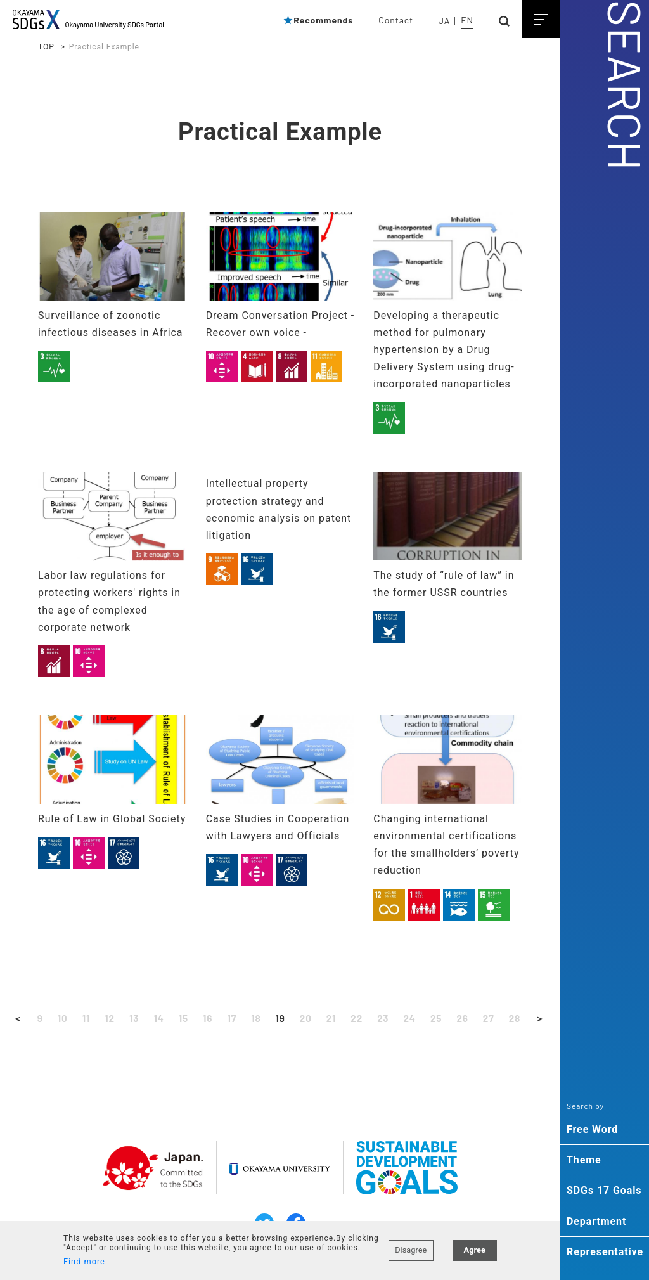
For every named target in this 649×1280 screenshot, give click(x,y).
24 (412, 1018)
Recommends (317, 20)
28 (520, 1018)
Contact (395, 20)
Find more (84, 1261)
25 (440, 1018)
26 (466, 1018)
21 (332, 1018)
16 (206, 1018)
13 (130, 1018)
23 (385, 1018)
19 (280, 1018)
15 (181, 1018)
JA (444, 20)
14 (155, 1018)
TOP (46, 46)
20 (306, 1018)
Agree (474, 1244)
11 (81, 1018)
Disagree (411, 1244)
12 (105, 1018)
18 (255, 1018)
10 (57, 1018)
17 (231, 1018)
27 (493, 1018)
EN (467, 20)
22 (358, 1018)
